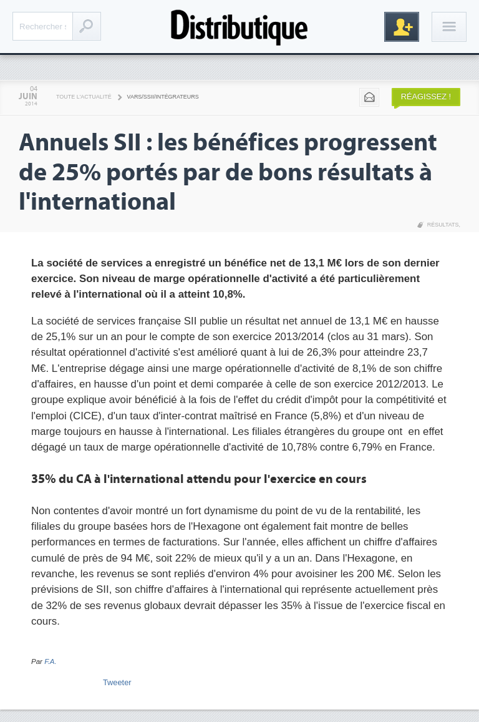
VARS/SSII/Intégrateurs (163, 97)
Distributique (239, 26)
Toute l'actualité (84, 97)
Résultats (443, 225)
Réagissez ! (426, 96)
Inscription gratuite (402, 26)
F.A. (50, 661)
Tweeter (117, 682)
